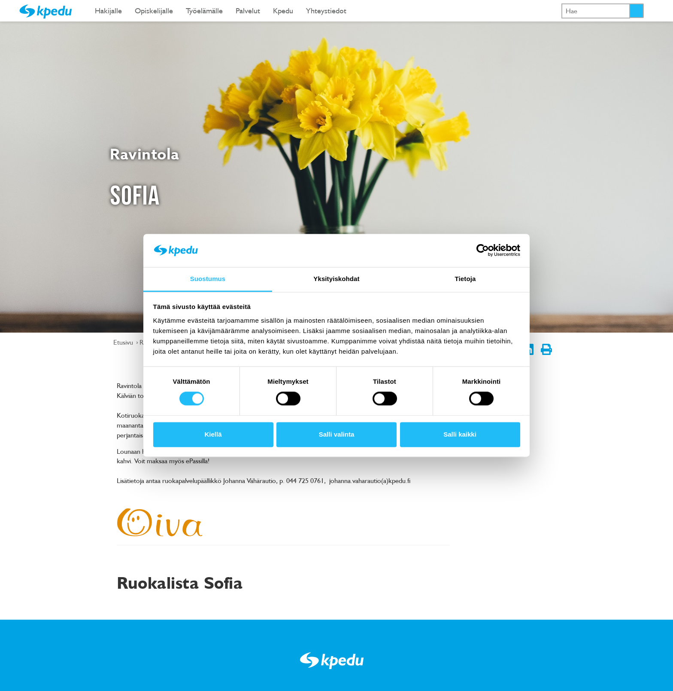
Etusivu (124, 342)
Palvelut (248, 10)
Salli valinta (337, 434)
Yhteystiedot (326, 10)
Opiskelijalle (154, 10)
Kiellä (212, 434)
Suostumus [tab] (208, 278)
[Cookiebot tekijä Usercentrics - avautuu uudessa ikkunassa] (482, 250)
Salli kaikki (459, 434)
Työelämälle (204, 10)
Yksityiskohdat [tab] (336, 278)
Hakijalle (108, 10)
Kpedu (283, 10)
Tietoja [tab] (465, 278)
